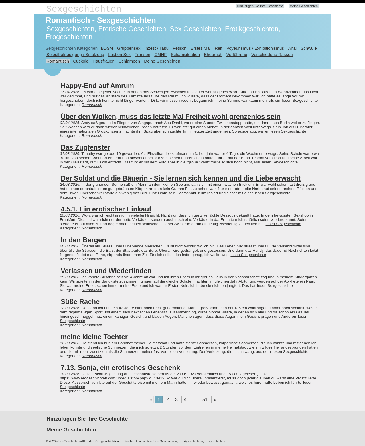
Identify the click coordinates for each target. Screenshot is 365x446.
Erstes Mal (200, 48)
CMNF (160, 54)
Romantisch (57, 61)
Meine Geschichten (303, 6)
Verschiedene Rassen (272, 54)
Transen (142, 54)
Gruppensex (128, 48)
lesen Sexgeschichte (300, 100)
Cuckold (80, 61)
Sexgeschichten (83, 9)
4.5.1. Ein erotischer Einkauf (106, 209)
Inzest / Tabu (157, 48)
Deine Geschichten (162, 61)
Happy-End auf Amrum (97, 85)
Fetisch (179, 48)
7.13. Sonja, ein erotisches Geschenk (120, 367)
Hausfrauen (104, 61)
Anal (292, 48)
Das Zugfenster (85, 147)
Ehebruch (213, 54)
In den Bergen (83, 240)
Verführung (236, 54)
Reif (218, 48)
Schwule (309, 48)
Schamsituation (185, 54)
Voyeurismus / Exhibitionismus (255, 48)
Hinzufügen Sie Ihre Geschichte (260, 6)
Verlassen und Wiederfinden (106, 271)
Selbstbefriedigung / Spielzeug (75, 54)
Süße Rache (80, 301)
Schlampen (129, 61)
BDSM (107, 48)
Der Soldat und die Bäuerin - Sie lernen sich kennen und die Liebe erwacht (181, 178)
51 (205, 399)
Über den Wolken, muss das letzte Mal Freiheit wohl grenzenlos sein (170, 116)
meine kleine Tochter (94, 337)
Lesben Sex (119, 54)
